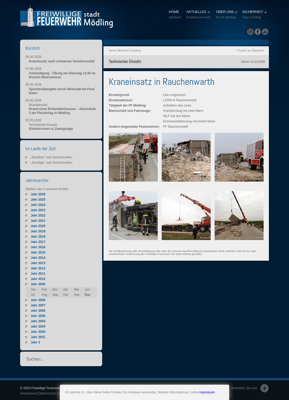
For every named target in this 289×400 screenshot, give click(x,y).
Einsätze (135, 50)
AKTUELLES (198, 15)
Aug (44, 295)
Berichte (123, 50)
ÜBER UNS (226, 15)
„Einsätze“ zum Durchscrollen (51, 157)
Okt (65, 295)
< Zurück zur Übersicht (250, 50)
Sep (55, 295)
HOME (175, 15)
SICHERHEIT (254, 15)
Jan (33, 289)
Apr (65, 289)
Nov (76, 295)
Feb (44, 289)
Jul (33, 295)
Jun (87, 289)
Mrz (55, 289)
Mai (76, 289)
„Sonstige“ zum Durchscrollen (51, 162)
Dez (87, 295)
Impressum (207, 392)
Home (112, 50)
